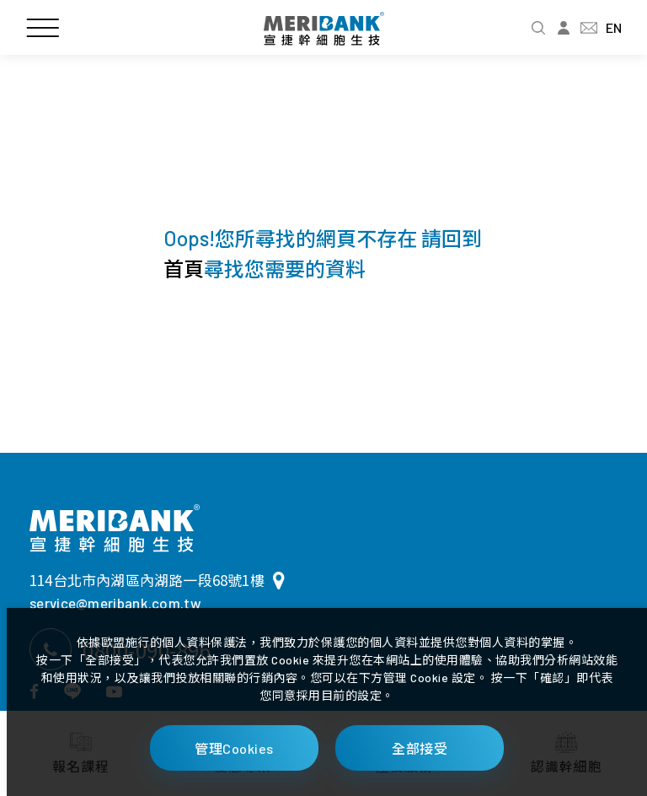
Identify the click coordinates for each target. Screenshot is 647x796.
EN (614, 27)
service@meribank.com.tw (115, 602)
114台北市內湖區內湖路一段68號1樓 (157, 579)
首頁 (183, 268)
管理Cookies (234, 748)
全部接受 (419, 748)
